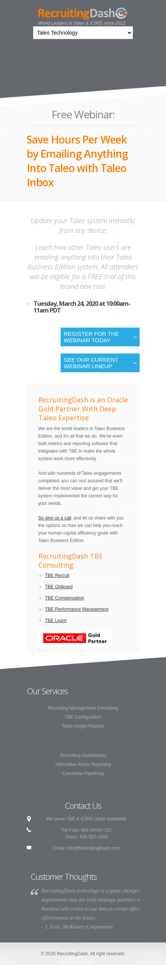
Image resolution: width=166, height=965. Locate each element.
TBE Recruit (57, 575)
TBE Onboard (59, 586)
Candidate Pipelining (83, 773)
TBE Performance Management (77, 609)
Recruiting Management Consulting (83, 708)
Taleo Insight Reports (83, 726)
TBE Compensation (64, 598)
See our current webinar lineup (91, 362)
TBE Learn (56, 620)
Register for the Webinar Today (91, 337)
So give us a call (54, 518)
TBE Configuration (82, 717)
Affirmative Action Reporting (83, 764)
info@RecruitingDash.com (93, 848)
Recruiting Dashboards (83, 755)
